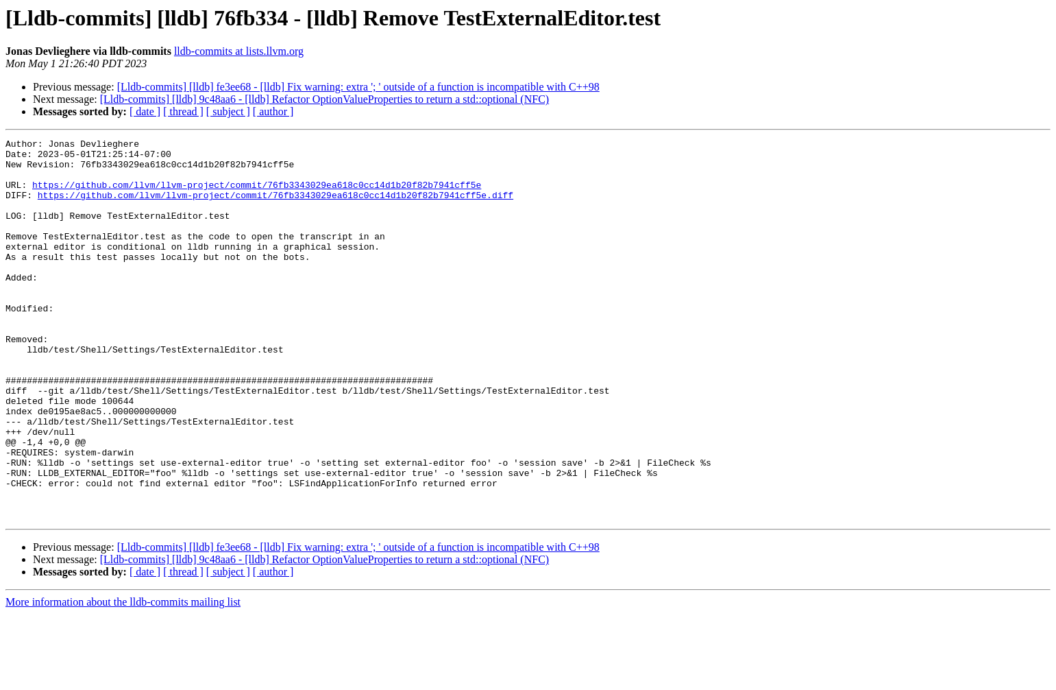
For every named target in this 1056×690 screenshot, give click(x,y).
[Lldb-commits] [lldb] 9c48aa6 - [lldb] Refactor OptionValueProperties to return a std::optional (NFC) (324, 99)
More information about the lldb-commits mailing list (123, 678)
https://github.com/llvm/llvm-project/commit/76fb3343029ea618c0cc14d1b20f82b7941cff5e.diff (275, 207)
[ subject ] (228, 111)
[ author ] (273, 111)
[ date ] (145, 111)
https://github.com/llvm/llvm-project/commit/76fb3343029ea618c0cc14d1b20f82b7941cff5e (256, 195)
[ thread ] (183, 111)
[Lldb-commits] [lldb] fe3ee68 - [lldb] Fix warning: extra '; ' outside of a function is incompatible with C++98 (358, 87)
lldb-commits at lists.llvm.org (239, 51)
